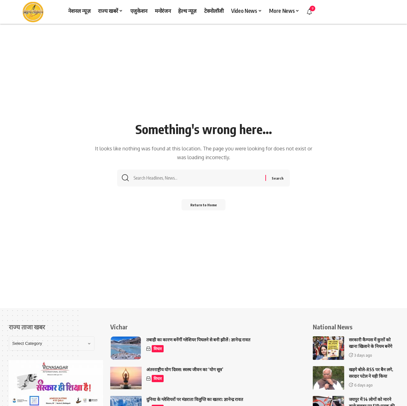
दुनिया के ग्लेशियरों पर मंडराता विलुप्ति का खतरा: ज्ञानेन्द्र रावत (194, 399)
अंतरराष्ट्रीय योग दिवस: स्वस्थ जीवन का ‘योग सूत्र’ (184, 369)
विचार (158, 348)
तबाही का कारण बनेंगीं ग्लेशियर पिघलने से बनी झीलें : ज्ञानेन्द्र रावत (198, 339)
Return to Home (204, 206)
